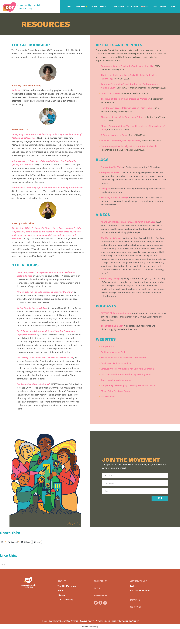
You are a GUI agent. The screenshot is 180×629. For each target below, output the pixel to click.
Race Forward (108, 396)
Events (103, 7)
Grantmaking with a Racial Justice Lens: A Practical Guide (129, 146)
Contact (172, 7)
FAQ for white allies (140, 590)
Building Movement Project (114, 352)
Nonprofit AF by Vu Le (112, 167)
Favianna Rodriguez (129, 620)
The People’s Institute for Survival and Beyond (123, 357)
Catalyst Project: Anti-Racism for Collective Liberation (127, 368)
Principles (80, 7)
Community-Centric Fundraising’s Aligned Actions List (127, 66)
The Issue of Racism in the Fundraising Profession (125, 98)
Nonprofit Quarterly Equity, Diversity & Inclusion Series (128, 385)
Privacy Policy (87, 620)
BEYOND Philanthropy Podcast (116, 313)
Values (61, 590)
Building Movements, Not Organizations (120, 140)
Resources (145, 7)
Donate (163, 7)
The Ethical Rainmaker (112, 325)
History (61, 595)
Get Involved (132, 7)
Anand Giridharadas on (128, 221)
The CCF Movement (67, 586)
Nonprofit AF (107, 346)
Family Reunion (118, 7)
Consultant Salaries (110, 93)
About (68, 7)
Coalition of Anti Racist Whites (116, 363)
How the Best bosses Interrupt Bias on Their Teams (126, 107)
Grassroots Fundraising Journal (116, 380)
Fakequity (106, 188)
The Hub (93, 7)
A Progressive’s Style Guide (114, 135)
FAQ (155, 7)
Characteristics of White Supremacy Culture (122, 117)
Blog (97, 588)
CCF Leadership (65, 599)
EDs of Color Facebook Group (115, 391)
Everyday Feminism (110, 172)
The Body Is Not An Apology (114, 197)
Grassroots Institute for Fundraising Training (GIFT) (126, 374)
